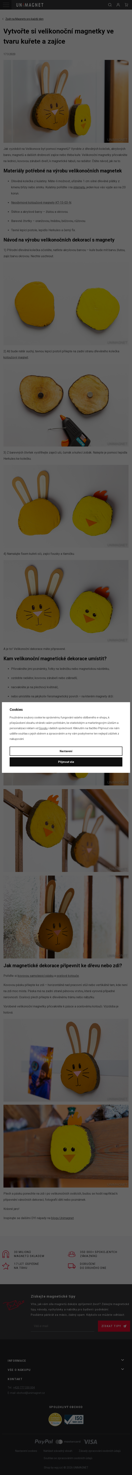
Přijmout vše (66, 761)
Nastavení (66, 751)
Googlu (43, 728)
